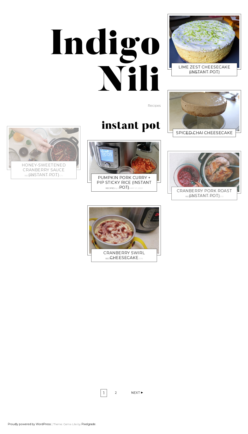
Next (135, 393)
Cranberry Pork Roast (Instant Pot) (204, 193)
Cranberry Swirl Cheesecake (124, 255)
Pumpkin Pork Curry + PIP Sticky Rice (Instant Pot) (124, 182)
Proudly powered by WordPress (29, 424)
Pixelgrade (88, 424)
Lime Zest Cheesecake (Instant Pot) (204, 69)
